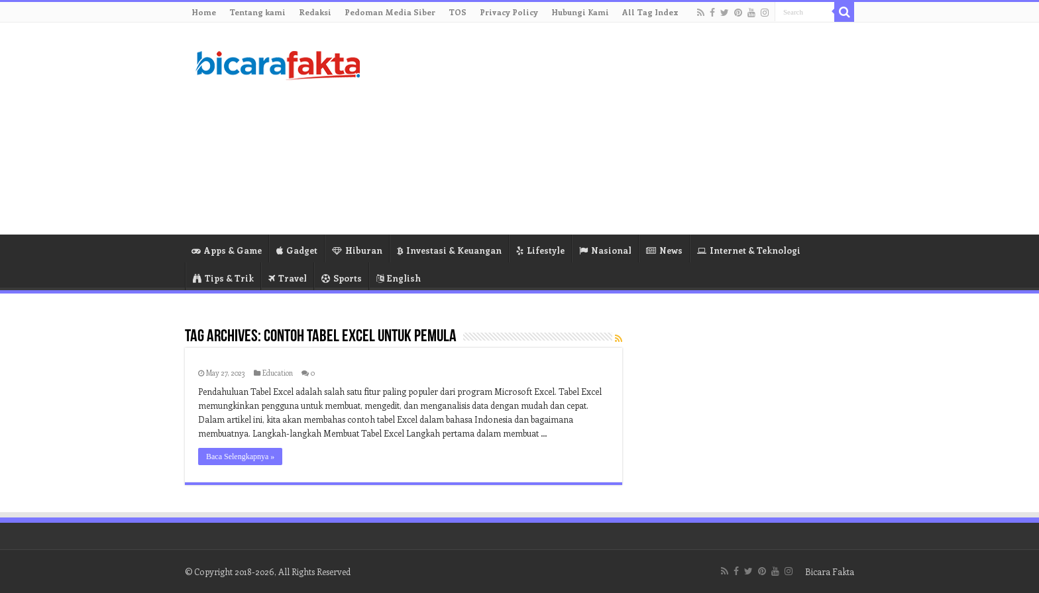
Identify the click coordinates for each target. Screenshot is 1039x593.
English (398, 278)
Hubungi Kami (580, 12)
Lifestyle (540, 250)
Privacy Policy (509, 12)
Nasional (605, 250)
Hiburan (357, 250)
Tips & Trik (223, 278)
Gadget (296, 250)
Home (203, 12)
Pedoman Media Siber (390, 12)
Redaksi (315, 12)
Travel (287, 278)
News (664, 250)
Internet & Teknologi (748, 250)
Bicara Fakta (829, 571)
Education (277, 373)
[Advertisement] (603, 128)
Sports (341, 278)
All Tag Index (650, 12)
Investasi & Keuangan (449, 250)
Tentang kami (257, 12)
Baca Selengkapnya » (240, 456)
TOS (457, 12)
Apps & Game (226, 250)
